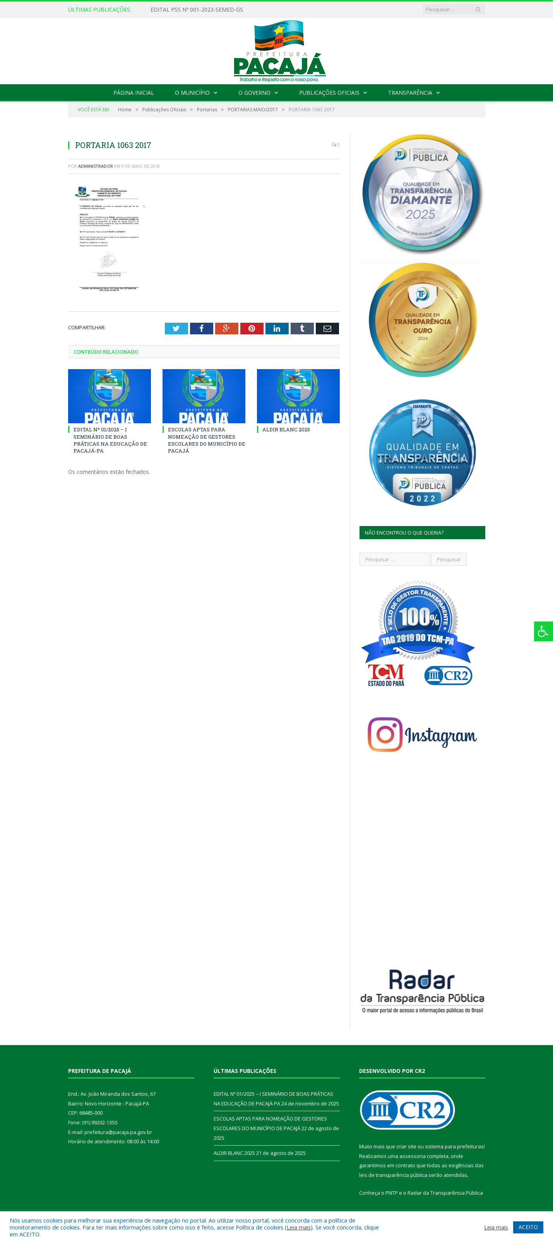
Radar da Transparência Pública (445, 1192)
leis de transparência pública (393, 1174)
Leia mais (299, 1227)
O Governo (254, 92)
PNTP (391, 1192)
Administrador (95, 166)
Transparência (410, 92)
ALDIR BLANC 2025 (286, 429)
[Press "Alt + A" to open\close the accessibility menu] (543, 631)
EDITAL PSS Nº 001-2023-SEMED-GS (197, 9)
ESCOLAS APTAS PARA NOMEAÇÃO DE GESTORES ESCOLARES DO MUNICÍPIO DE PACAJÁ (206, 440)
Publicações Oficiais (329, 92)
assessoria (412, 1156)
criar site (406, 1146)
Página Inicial (133, 92)
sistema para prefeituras (454, 1146)
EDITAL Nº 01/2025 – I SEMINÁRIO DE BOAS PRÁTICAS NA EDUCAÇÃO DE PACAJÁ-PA (110, 440)
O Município (192, 92)
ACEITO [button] (528, 1227)
